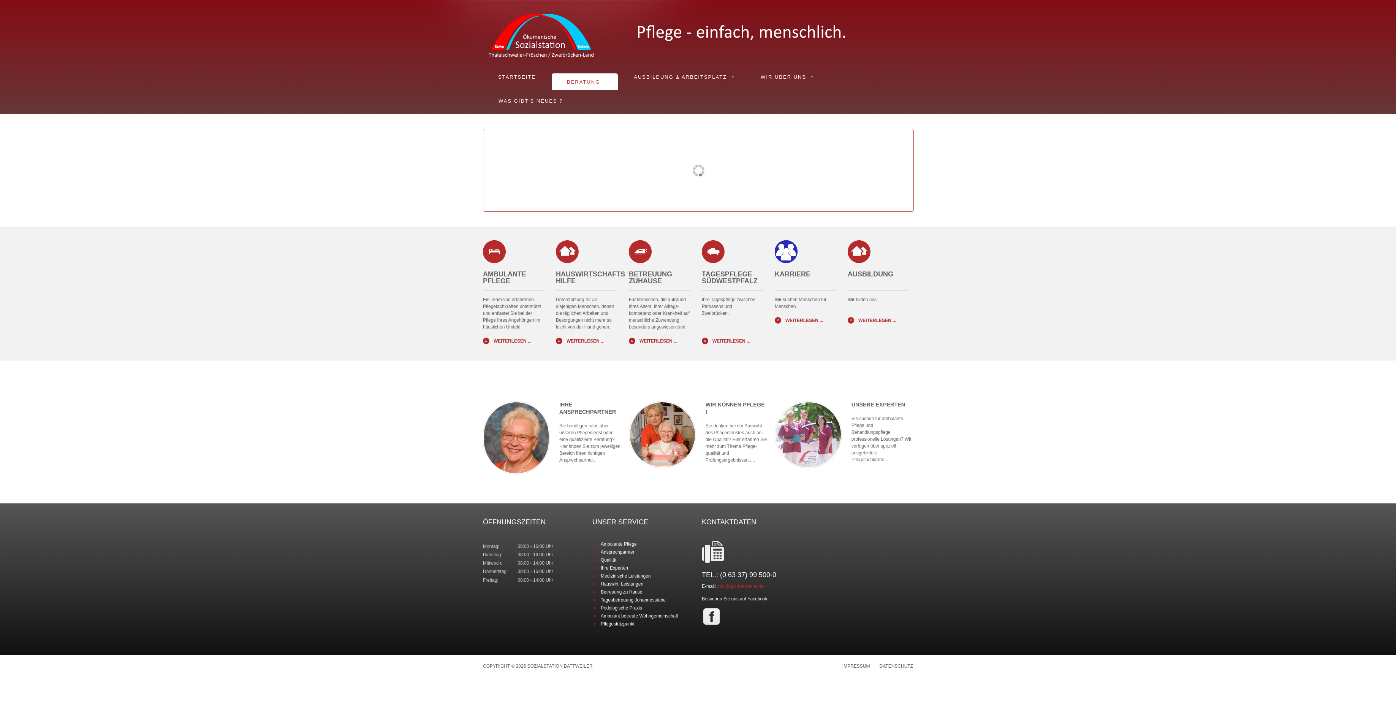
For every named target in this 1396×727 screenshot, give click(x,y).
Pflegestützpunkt (618, 624)
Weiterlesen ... (513, 341)
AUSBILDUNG (870, 277)
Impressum (856, 666)
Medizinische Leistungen (626, 576)
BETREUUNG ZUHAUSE (650, 277)
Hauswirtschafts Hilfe (590, 277)
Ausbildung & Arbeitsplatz (680, 77)
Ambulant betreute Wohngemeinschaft (639, 616)
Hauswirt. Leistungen (622, 584)
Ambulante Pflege (504, 277)
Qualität (608, 560)
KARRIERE (792, 277)
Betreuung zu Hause (621, 592)
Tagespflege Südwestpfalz (730, 277)
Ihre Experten (614, 568)
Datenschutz (896, 666)
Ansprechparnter (618, 552)
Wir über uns (783, 77)
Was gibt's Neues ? (531, 101)
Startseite (517, 77)
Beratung (583, 82)
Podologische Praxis (621, 608)
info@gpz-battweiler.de (740, 586)
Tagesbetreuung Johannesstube (633, 600)
